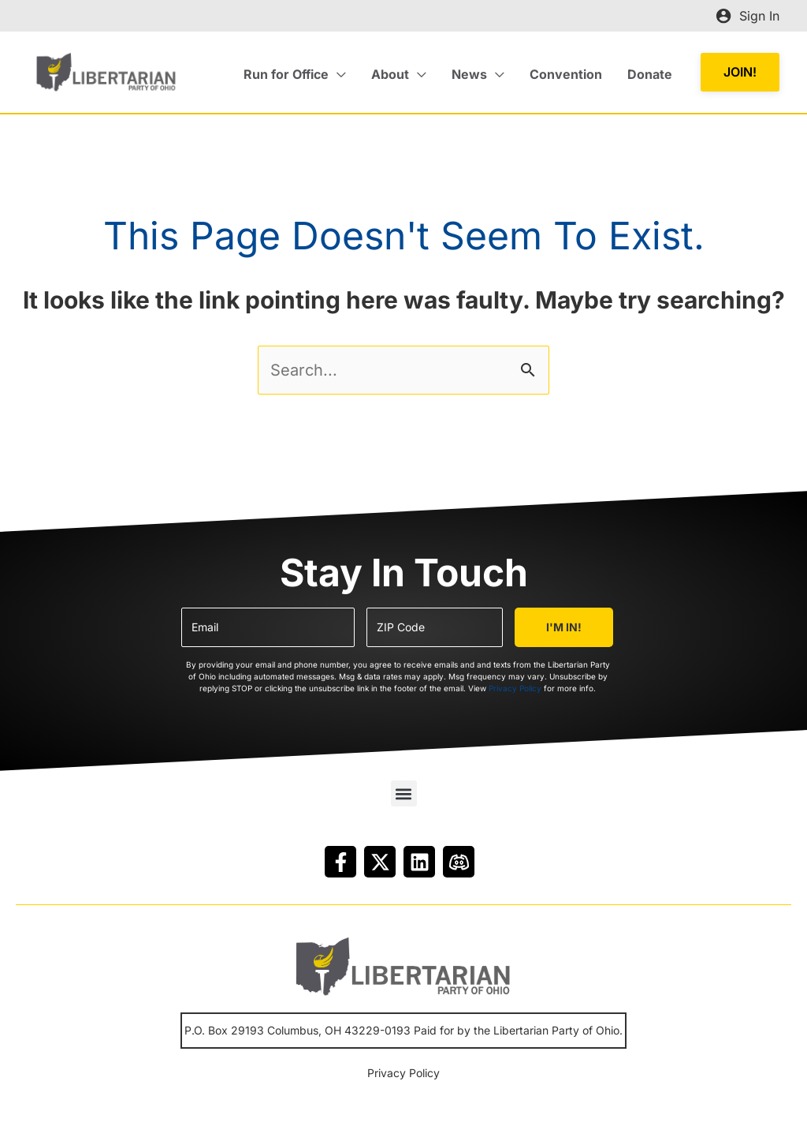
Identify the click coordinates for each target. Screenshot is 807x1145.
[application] (337, 74)
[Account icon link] (747, 16)
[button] (295, 74)
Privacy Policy (515, 688)
